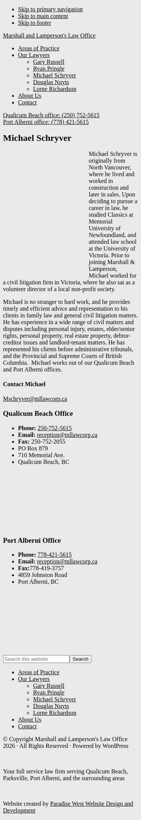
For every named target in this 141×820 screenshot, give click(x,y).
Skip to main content (43, 16)
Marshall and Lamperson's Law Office (49, 35)
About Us (29, 719)
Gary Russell (48, 686)
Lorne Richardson (54, 713)
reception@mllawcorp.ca (67, 435)
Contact (27, 726)
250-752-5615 (55, 428)
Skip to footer (34, 23)
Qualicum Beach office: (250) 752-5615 (51, 115)
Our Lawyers (34, 679)
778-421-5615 (55, 554)
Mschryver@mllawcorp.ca (35, 399)
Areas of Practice (38, 672)
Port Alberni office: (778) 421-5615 (46, 122)
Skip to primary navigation (50, 9)
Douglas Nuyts (51, 706)
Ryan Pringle (48, 692)
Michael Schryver (54, 699)
